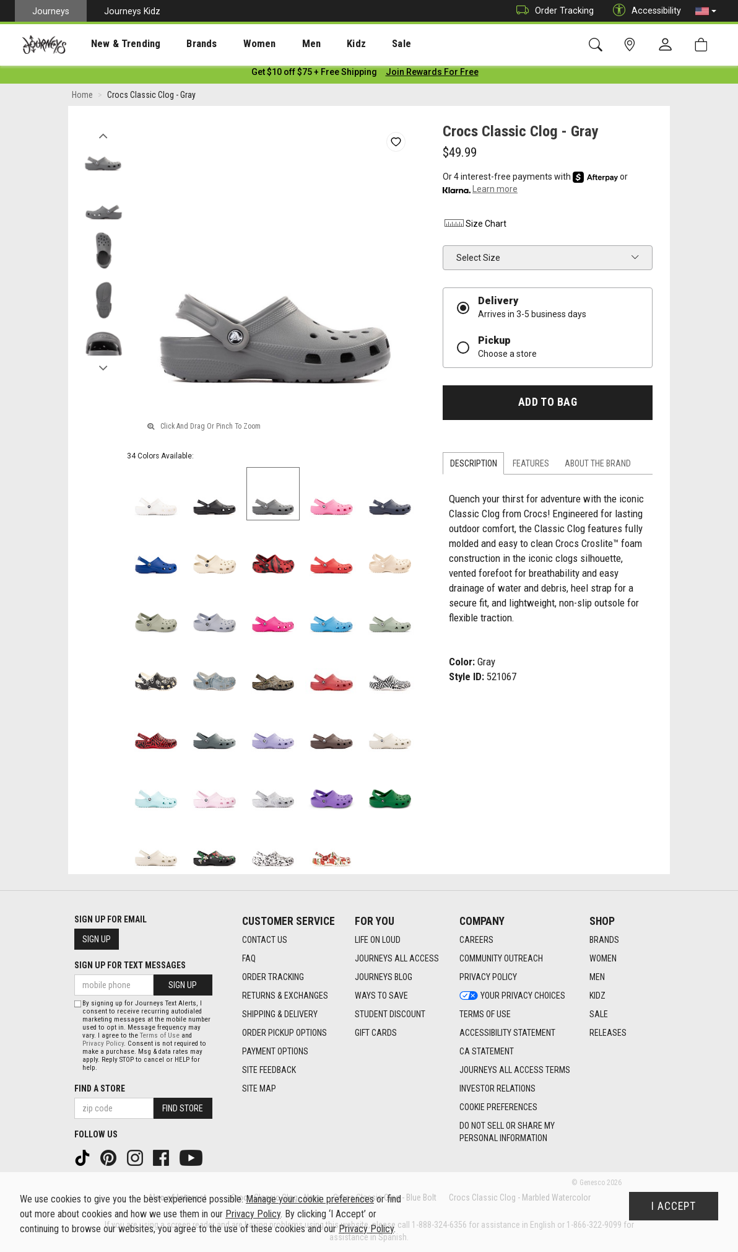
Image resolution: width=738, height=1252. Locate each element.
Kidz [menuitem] (318, 44)
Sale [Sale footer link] (598, 1015)
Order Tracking (552, 11)
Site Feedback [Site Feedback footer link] (269, 1070)
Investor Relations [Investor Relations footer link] (497, 1089)
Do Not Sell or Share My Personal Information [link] (507, 1132)
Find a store (99, 1088)
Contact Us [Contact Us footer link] (264, 940)
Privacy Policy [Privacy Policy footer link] (488, 978)
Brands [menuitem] (182, 44)
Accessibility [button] (644, 11)
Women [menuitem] (233, 44)
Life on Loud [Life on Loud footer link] (378, 940)
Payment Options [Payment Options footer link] (275, 1052)
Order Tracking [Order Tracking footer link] (273, 978)
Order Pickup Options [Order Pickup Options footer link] (284, 1033)
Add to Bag (547, 404)
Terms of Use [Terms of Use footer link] (485, 1015)
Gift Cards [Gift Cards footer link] (376, 1033)
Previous (103, 135)
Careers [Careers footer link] (476, 940)
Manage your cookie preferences (310, 1199)
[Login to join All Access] (314, 74)
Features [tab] (531, 466)
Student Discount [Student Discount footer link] (390, 1015)
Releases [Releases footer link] (608, 1033)
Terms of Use (160, 1035)
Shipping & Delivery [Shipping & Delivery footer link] (280, 1015)
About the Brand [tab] (598, 466)
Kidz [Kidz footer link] (597, 996)
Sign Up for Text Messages (130, 965)
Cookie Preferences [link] (498, 1108)
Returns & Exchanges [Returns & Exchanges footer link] (285, 996)
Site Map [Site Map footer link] (259, 1089)
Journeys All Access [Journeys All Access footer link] (397, 959)
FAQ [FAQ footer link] (249, 959)
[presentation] (114, 44)
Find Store (182, 1108)
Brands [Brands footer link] (604, 940)
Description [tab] (473, 466)
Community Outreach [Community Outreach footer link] (501, 959)
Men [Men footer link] (597, 978)
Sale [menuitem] (358, 44)
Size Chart (474, 226)
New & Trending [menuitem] (114, 44)
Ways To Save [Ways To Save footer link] (381, 996)
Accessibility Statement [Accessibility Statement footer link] (507, 1033)
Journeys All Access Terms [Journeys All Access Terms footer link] (514, 1070)
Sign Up (96, 939)
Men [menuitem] (278, 44)
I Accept (673, 1206)
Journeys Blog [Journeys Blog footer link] (383, 978)
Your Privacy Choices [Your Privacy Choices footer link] (512, 996)
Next (103, 367)
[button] (706, 11)
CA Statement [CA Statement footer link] (486, 1052)
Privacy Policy (103, 1044)
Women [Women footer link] (603, 959)
